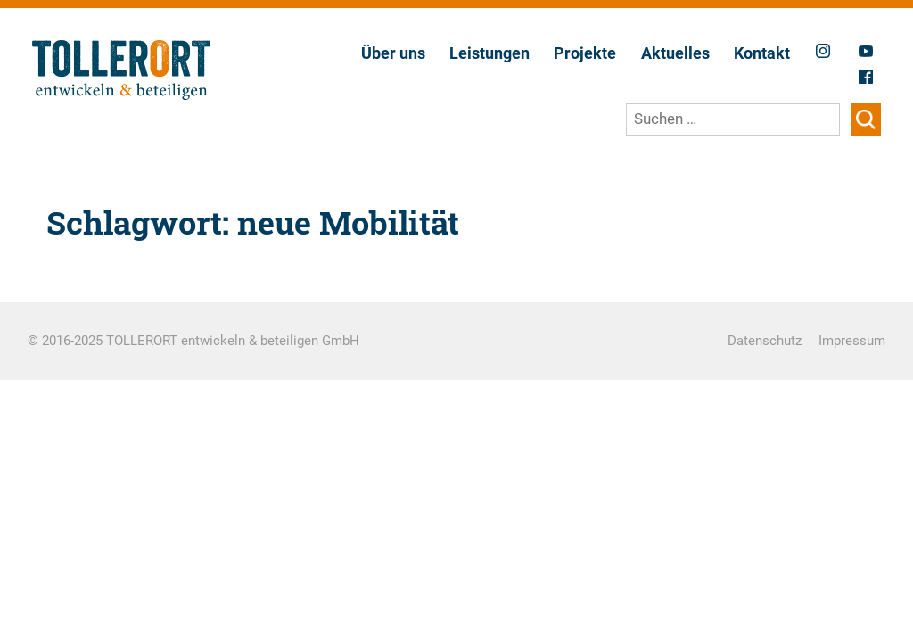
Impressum (851, 341)
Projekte (585, 53)
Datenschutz (765, 341)
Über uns (393, 53)
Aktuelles (675, 53)
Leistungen (489, 53)
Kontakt (762, 53)
